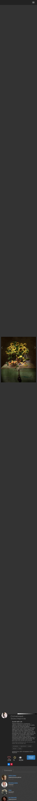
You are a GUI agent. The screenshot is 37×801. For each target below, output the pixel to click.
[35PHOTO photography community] (9, 2)
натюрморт (15, 746)
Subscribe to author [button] (31, 757)
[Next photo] (35, 347)
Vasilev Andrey (12, 775)
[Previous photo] (2, 347)
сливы (19, 748)
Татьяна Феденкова (18, 718)
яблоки (14, 748)
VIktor (9, 790)
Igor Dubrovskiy (12, 797)
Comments (8, 770)
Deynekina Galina (13, 783)
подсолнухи (23, 746)
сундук (29, 746)
